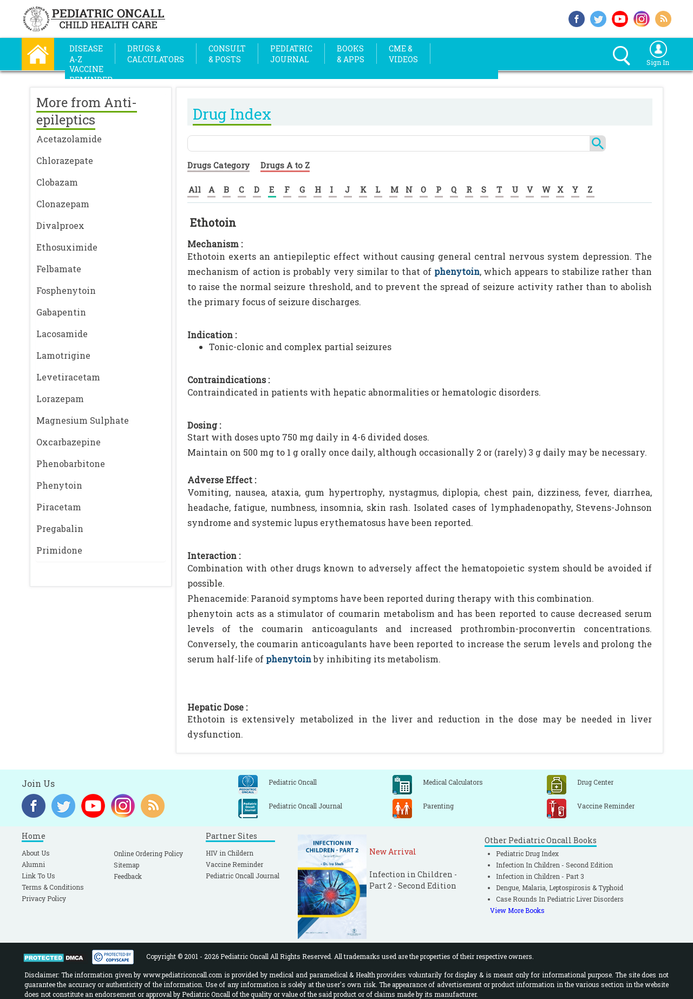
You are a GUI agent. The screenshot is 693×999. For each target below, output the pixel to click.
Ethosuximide (66, 247)
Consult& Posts (227, 53)
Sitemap (126, 864)
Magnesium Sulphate (82, 420)
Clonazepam (62, 203)
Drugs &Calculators (155, 53)
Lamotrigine (63, 355)
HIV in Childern (229, 853)
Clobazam (57, 182)
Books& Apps (350, 53)
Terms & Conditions (53, 887)
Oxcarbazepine (68, 442)
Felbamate (58, 268)
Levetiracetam (68, 377)
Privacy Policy (44, 898)
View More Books (517, 910)
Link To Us (38, 875)
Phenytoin (59, 485)
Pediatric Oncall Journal (242, 875)
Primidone (59, 550)
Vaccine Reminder (234, 864)
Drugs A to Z (285, 165)
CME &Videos (403, 53)
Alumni (33, 864)
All (194, 189)
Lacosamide (62, 333)
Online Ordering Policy (148, 853)
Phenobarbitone (70, 463)
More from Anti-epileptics (86, 111)
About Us (36, 853)
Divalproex (60, 225)
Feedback (128, 876)
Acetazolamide (69, 138)
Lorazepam (60, 398)
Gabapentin (61, 312)
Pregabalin (59, 528)
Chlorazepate (64, 160)
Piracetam (58, 506)
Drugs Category (218, 165)
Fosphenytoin (66, 290)
